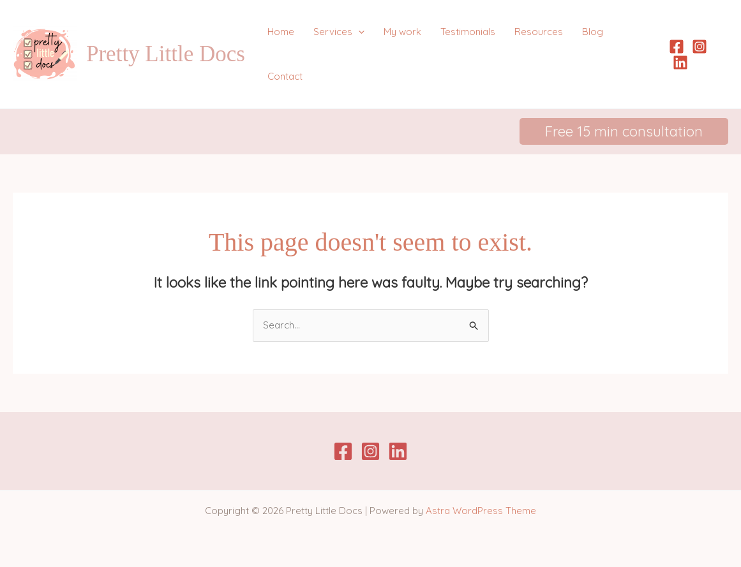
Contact (285, 76)
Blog (592, 32)
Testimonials (467, 32)
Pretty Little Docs (165, 53)
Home (280, 32)
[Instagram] (699, 46)
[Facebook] (676, 46)
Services (338, 32)
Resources (538, 32)
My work (402, 32)
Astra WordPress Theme (481, 510)
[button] (624, 131)
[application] (358, 32)
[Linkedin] (680, 62)
